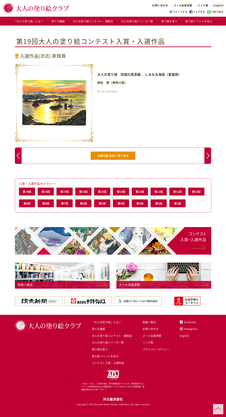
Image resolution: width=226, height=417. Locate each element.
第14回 (121, 192)
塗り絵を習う (169, 21)
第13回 (140, 192)
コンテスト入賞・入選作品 (108, 363)
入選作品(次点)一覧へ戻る (113, 156)
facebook (190, 322)
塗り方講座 (58, 21)
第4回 (121, 203)
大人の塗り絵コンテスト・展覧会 (93, 21)
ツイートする (180, 11)
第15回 (102, 192)
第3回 (139, 203)
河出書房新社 (113, 399)
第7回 (64, 203)
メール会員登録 (182, 5)
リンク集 (203, 5)
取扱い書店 (149, 322)
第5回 (102, 203)
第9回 (27, 203)
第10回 (196, 192)
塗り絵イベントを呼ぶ (198, 21)
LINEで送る (217, 11)
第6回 (83, 203)
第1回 (177, 203)
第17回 (64, 192)
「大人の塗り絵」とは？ (28, 21)
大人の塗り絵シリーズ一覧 (137, 21)
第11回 (177, 192)
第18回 (46, 192)
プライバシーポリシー (156, 349)
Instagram (190, 329)
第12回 (158, 192)
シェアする (199, 11)
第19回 (27, 192)
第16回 (83, 192)
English (218, 5)
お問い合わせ (160, 5)
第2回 (158, 203)
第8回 (45, 203)
